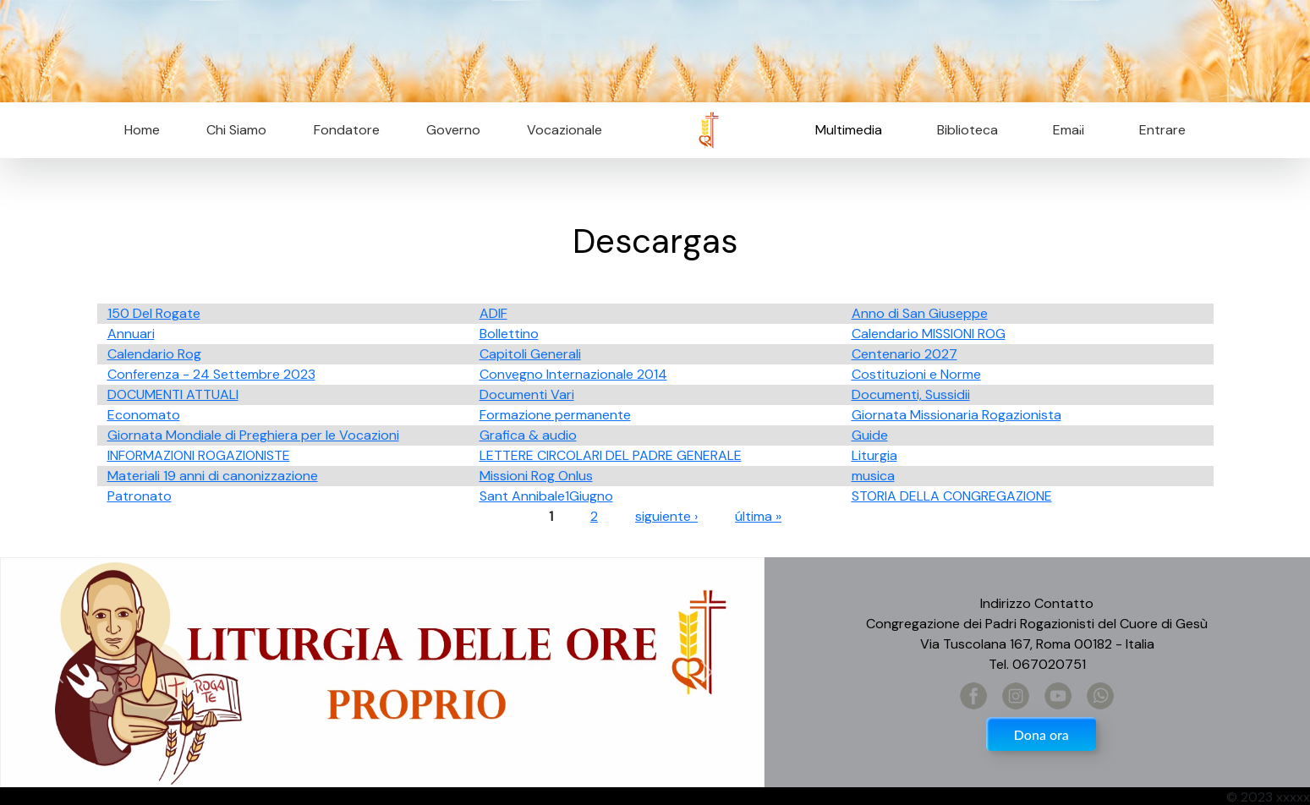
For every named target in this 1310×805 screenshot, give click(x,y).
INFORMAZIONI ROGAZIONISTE (198, 455)
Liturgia (874, 455)
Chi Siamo (236, 130)
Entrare (1162, 130)
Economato (143, 415)
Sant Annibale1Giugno (546, 496)
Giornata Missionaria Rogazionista (956, 415)
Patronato (139, 496)
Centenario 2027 (904, 354)
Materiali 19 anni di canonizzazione (212, 476)
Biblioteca (967, 130)
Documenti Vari (527, 394)
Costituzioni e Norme (916, 374)
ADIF (493, 313)
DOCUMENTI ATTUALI (172, 394)
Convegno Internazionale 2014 (573, 374)
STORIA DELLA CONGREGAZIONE (952, 496)
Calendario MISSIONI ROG (929, 333)
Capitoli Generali (530, 354)
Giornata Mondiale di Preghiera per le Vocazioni (253, 435)
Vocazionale (564, 130)
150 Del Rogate (153, 313)
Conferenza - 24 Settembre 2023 (211, 374)
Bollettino (509, 333)
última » (758, 516)
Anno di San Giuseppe (920, 313)
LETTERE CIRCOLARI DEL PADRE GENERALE (611, 455)
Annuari (131, 333)
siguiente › (666, 516)
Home (142, 130)
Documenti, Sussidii (911, 394)
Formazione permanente (555, 415)
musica (873, 476)
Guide (870, 435)
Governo (453, 130)
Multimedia (848, 130)
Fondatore (347, 130)
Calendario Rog (154, 354)
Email (1063, 130)
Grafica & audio (528, 435)
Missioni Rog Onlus (536, 476)
